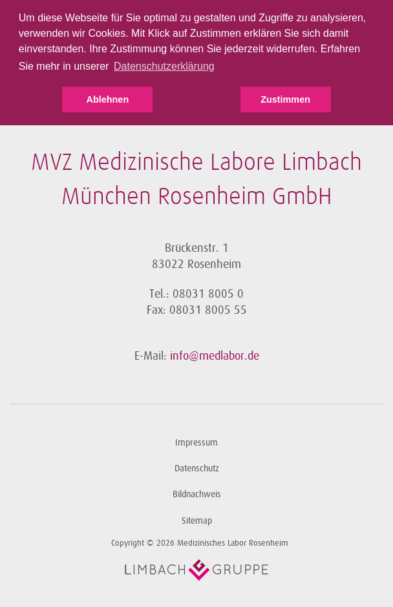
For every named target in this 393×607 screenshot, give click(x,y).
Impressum (196, 442)
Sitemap (197, 520)
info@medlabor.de (214, 355)
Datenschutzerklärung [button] (164, 66)
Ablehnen (108, 99)
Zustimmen (285, 99)
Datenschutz (197, 468)
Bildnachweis (197, 494)
